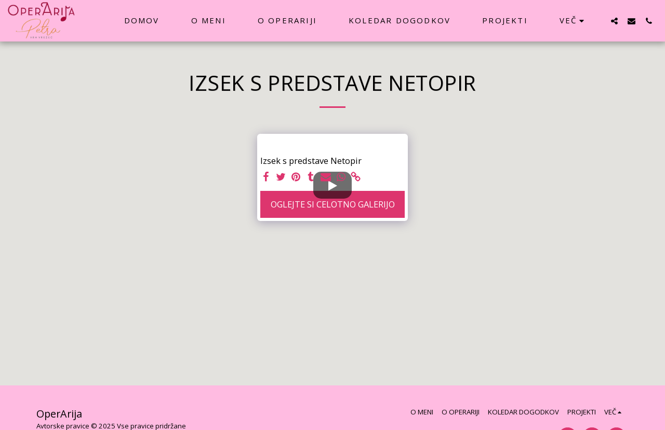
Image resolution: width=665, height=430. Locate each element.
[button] (614, 21)
